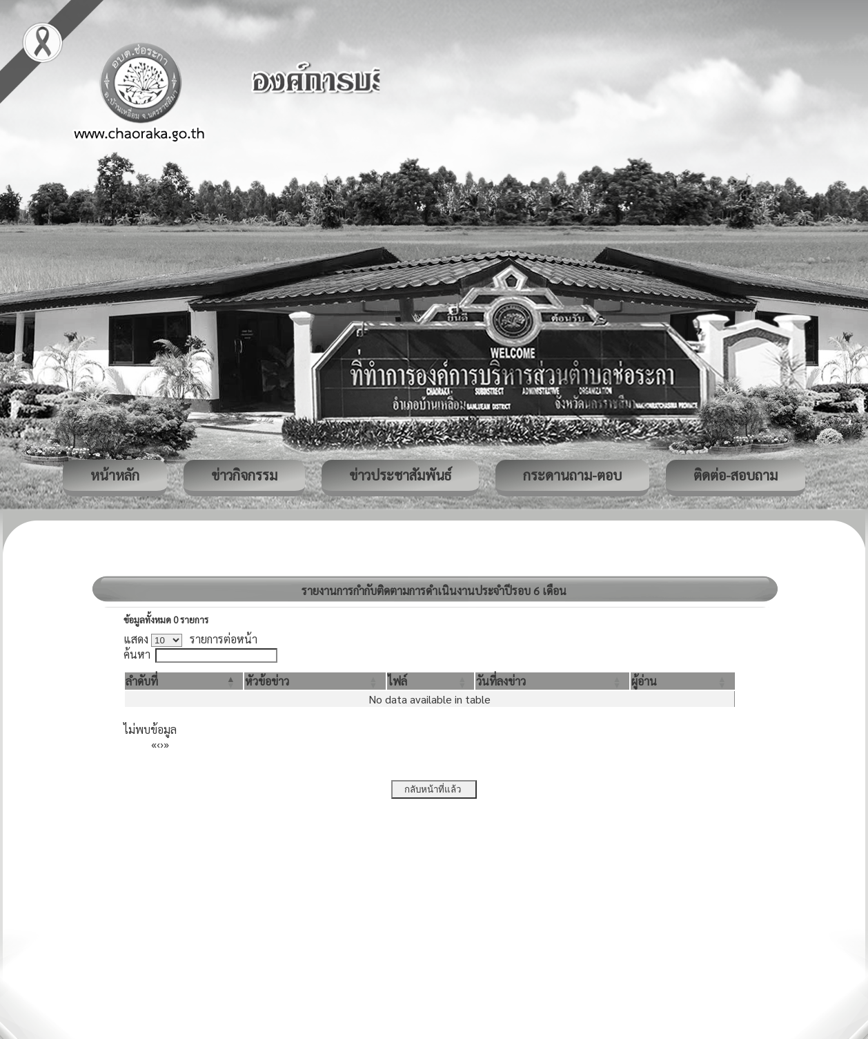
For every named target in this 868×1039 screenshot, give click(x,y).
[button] (142, 681)
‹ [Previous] (158, 744)
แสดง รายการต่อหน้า (190, 639)
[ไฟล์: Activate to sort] (431, 681)
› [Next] (162, 744)
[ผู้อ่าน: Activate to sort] (683, 681)
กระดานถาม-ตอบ (572, 475)
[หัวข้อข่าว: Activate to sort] (314, 681)
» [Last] (166, 744)
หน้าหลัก (114, 475)
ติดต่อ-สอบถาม (735, 475)
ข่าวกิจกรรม (244, 475)
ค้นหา (137, 654)
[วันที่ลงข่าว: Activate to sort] (552, 681)
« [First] (154, 744)
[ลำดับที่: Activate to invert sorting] (184, 681)
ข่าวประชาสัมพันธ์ (400, 475)
